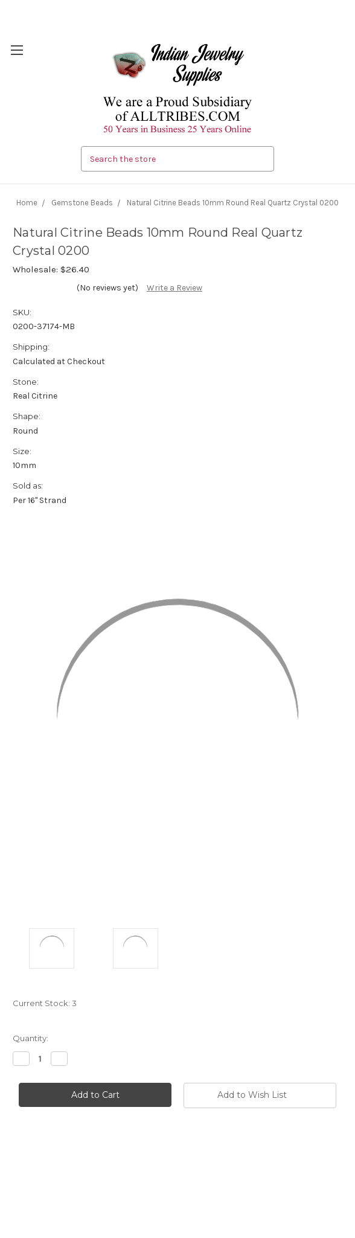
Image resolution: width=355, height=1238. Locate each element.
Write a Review (174, 288)
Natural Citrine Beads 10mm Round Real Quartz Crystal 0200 (233, 202)
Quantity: (30, 1038)
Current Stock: (45, 1003)
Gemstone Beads (82, 202)
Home (26, 202)
